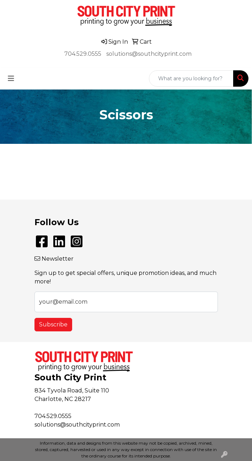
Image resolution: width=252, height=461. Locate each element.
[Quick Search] (191, 78)
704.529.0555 (82, 53)
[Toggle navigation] (11, 78)
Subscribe (53, 324)
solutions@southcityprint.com (149, 53)
